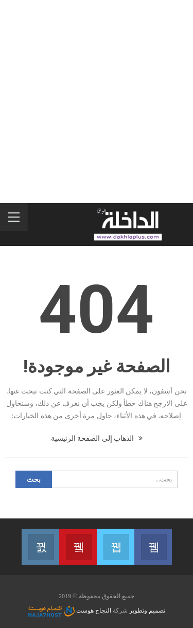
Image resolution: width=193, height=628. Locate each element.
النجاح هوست (69, 610)
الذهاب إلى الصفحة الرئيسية (97, 438)
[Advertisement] (96, 101)
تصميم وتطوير (147, 610)
